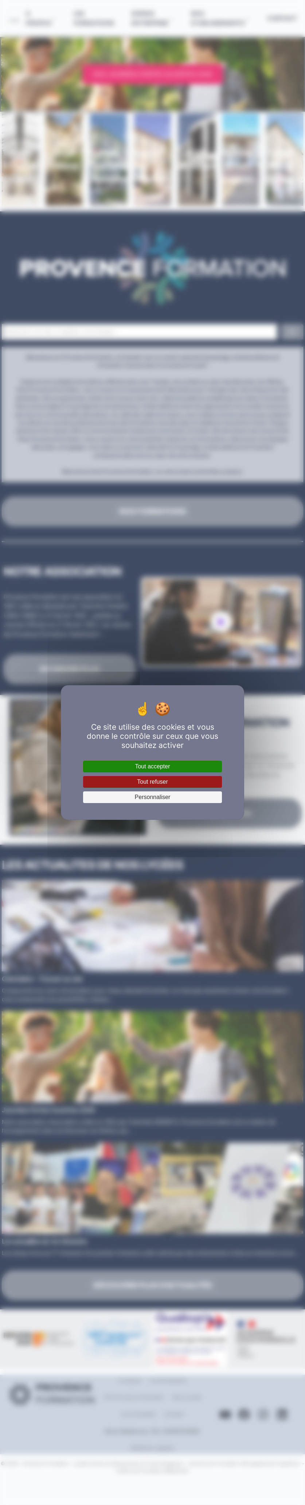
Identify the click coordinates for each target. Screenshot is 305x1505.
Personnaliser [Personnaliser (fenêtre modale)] (153, 797)
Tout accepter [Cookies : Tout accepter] (152, 766)
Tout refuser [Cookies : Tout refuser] (152, 782)
